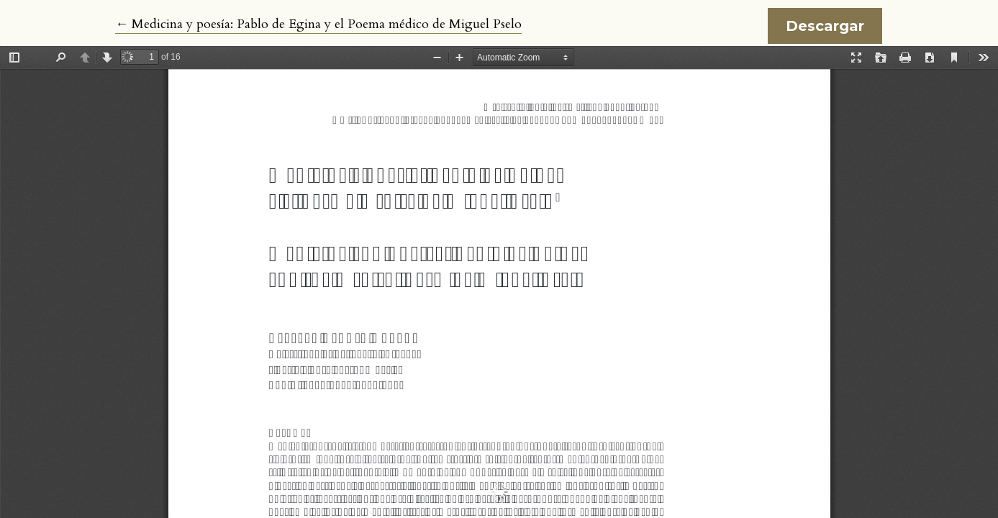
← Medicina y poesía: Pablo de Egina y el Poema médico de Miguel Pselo (318, 24)
